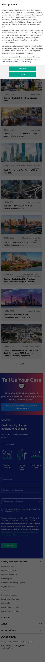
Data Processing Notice (10, 62)
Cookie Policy (26, 62)
